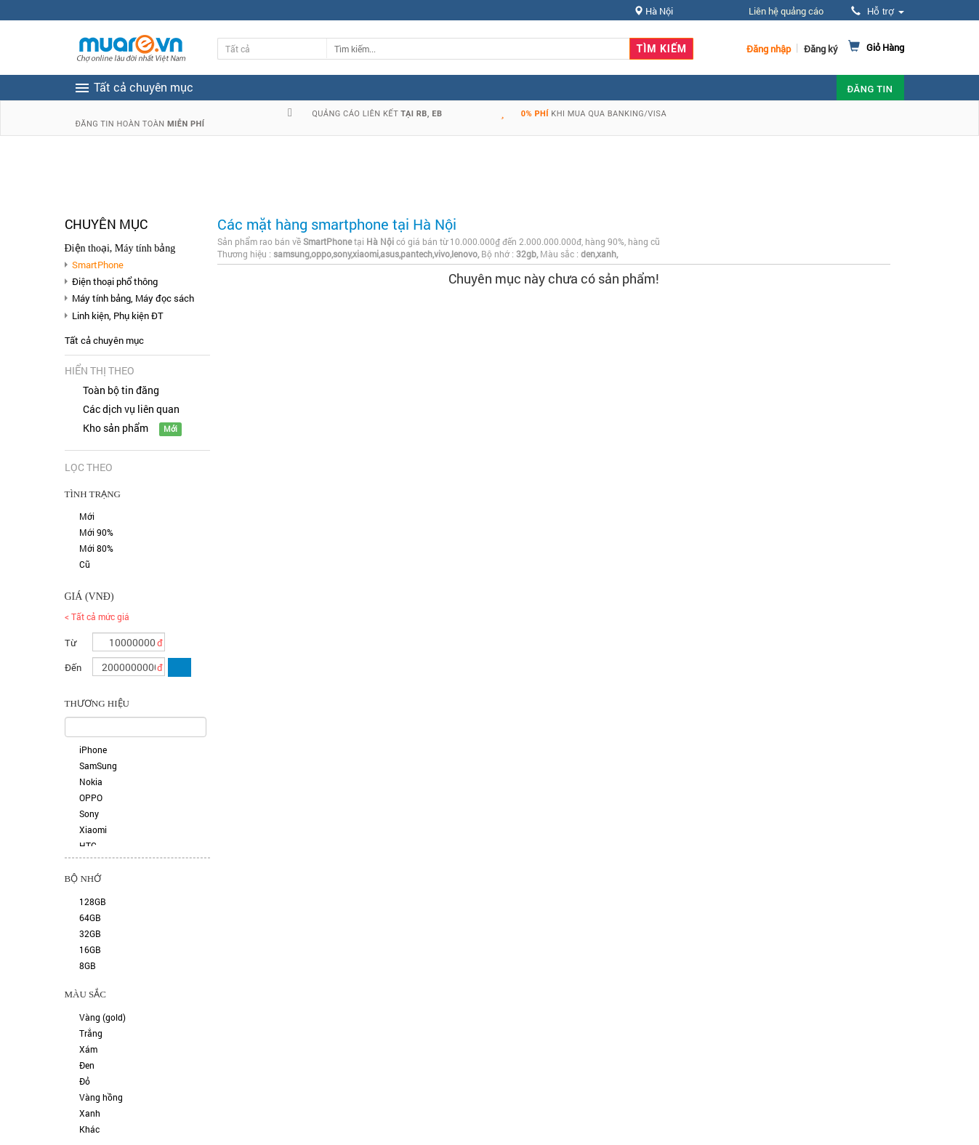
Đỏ (84, 1081)
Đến (73, 667)
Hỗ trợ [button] (877, 11)
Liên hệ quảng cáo (786, 10)
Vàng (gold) (102, 1017)
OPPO (90, 797)
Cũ (84, 564)
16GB (90, 949)
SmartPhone (98, 264)
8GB (87, 965)
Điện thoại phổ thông (115, 281)
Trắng (90, 1033)
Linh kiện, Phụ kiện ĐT (118, 315)
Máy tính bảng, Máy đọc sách (133, 298)
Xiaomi (93, 829)
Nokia (90, 781)
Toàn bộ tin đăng (121, 390)
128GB (92, 901)
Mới (86, 516)
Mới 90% (96, 532)
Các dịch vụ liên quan (131, 409)
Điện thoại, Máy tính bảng (120, 248)
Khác (89, 1129)
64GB (90, 917)
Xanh (89, 1113)
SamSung (98, 765)
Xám (88, 1049)
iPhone (93, 749)
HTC (88, 845)
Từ (70, 642)
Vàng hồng (101, 1097)
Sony (89, 813)
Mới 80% (96, 548)
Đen (86, 1065)
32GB (90, 933)
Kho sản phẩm (115, 428)
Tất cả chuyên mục (104, 340)
